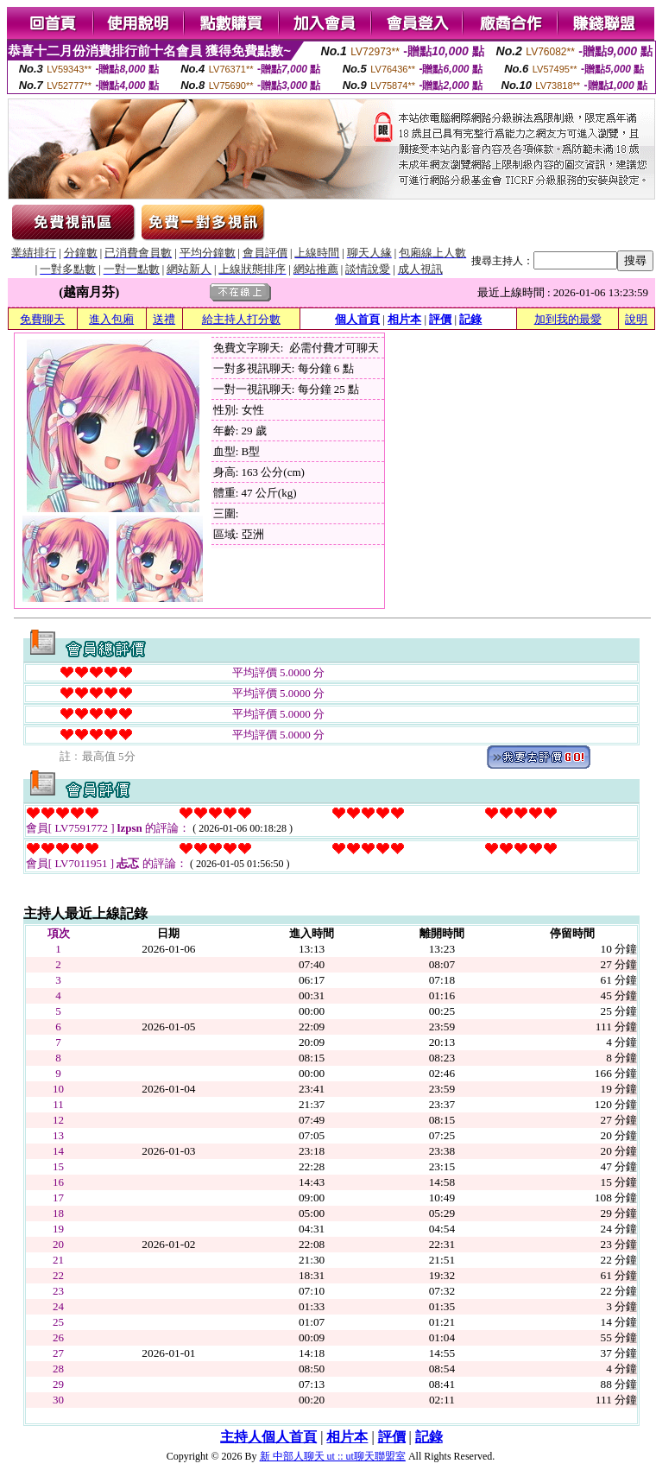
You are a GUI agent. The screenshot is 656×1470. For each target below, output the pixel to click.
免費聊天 (42, 319)
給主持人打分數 (241, 319)
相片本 (404, 319)
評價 (440, 319)
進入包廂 (111, 319)
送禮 (164, 319)
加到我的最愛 (568, 319)
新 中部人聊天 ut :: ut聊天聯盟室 (333, 1456)
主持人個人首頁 (268, 1436)
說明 (636, 319)
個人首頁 (357, 319)
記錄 (470, 319)
